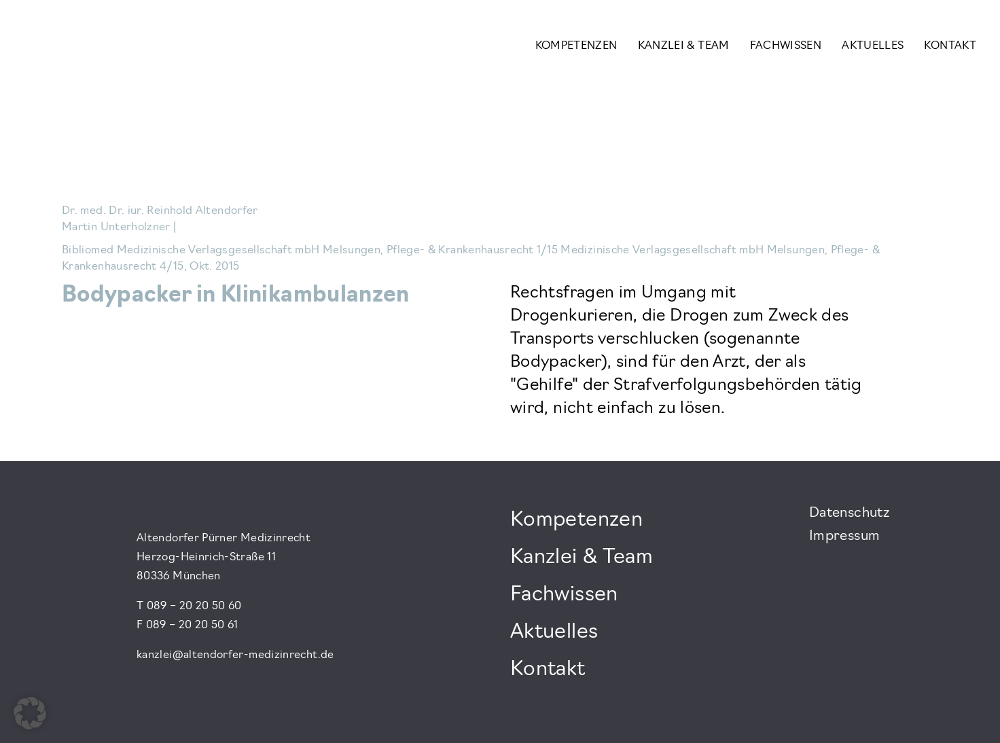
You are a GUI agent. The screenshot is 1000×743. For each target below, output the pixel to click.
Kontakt (950, 46)
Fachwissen (786, 46)
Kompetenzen (576, 46)
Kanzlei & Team (684, 46)
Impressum (844, 536)
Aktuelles (873, 46)
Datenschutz (849, 513)
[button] (30, 713)
